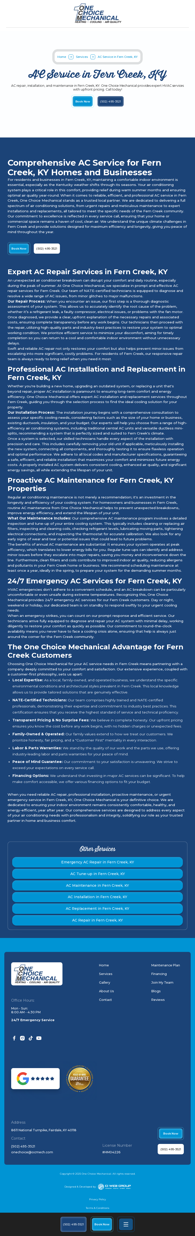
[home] (97, 13)
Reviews (158, 1000)
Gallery (104, 982)
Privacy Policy (97, 1199)
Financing (159, 974)
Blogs (156, 991)
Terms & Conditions (97, 1208)
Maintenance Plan (165, 965)
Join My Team (162, 982)
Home (61, 57)
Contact (105, 1000)
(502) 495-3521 (23, 1146)
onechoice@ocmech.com (32, 1152)
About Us (106, 991)
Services (82, 57)
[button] (126, 1224)
